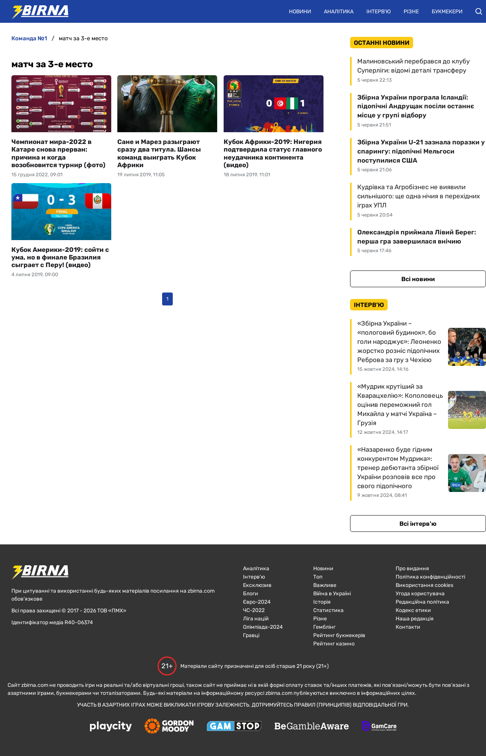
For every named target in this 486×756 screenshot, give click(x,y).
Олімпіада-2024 (263, 627)
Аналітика (338, 11)
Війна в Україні (332, 593)
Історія (322, 602)
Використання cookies (424, 585)
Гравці (251, 635)
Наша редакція (415, 618)
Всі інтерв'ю (418, 523)
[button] (478, 11)
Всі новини (418, 279)
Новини (300, 11)
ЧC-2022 (254, 610)
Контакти (408, 627)
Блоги (250, 593)
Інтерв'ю (378, 11)
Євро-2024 (257, 602)
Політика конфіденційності (430, 577)
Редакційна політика (422, 602)
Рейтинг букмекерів (339, 635)
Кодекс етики (413, 610)
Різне (411, 11)
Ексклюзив (257, 585)
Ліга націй (256, 618)
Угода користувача (420, 593)
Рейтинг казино (334, 644)
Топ (317, 577)
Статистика (328, 610)
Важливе (324, 585)
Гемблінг (324, 627)
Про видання (412, 568)
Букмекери (447, 11)
